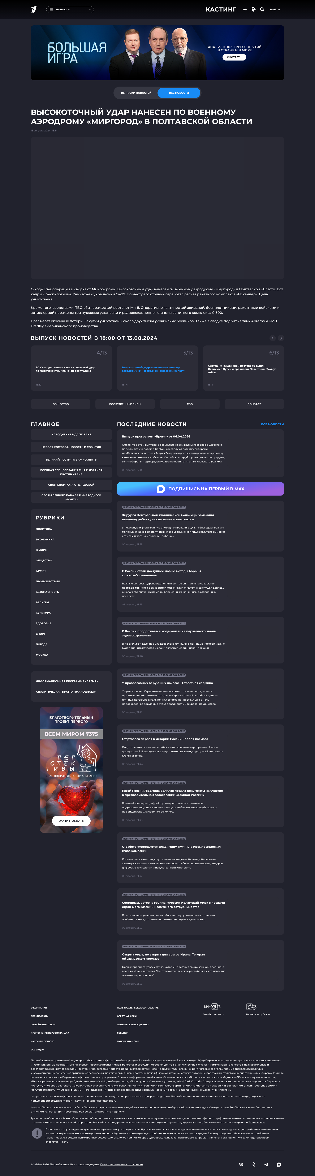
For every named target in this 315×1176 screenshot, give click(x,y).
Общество (61, 404)
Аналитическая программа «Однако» (66, 691)
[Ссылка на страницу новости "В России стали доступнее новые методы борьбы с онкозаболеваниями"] (200, 584)
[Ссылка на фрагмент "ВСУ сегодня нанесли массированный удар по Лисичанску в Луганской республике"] (71, 368)
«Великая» (163, 1085)
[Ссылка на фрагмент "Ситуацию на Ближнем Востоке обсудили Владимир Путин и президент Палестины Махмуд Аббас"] (243, 368)
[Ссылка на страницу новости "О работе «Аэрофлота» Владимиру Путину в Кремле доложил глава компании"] (200, 857)
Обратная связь (127, 1016)
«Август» (36, 1085)
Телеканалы (257, 1122)
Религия (42, 602)
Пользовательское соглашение (138, 1007)
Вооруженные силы (125, 404)
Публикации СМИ (128, 1041)
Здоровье (43, 623)
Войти (275, 9)
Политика (44, 529)
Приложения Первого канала (50, 1033)
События (122, 1033)
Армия (41, 570)
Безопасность (47, 591)
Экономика (45, 539)
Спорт (41, 633)
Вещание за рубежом (258, 1009)
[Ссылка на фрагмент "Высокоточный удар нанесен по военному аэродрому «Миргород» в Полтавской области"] (157, 368)
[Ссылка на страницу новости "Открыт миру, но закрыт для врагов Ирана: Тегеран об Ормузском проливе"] (200, 965)
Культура (43, 612)
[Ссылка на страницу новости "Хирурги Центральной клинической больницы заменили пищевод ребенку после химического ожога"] (200, 526)
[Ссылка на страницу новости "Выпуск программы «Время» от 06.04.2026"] (200, 453)
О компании (39, 1007)
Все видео (37, 1049)
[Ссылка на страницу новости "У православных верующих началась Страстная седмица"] (200, 694)
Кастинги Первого (42, 1041)
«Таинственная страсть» (207, 1085)
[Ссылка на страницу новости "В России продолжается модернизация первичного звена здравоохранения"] (200, 640)
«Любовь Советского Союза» (62, 1085)
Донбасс (254, 404)
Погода (42, 644)
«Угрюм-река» (117, 1085)
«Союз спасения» (94, 1085)
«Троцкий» (148, 1085)
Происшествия (48, 581)
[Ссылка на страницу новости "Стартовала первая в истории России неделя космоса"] (200, 747)
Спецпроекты (39, 1016)
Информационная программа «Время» (67, 681)
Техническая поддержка (133, 1024)
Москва (42, 654)
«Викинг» (134, 1085)
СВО (190, 404)
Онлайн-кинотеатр (43, 1024)
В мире (41, 550)
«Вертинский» (180, 1085)
